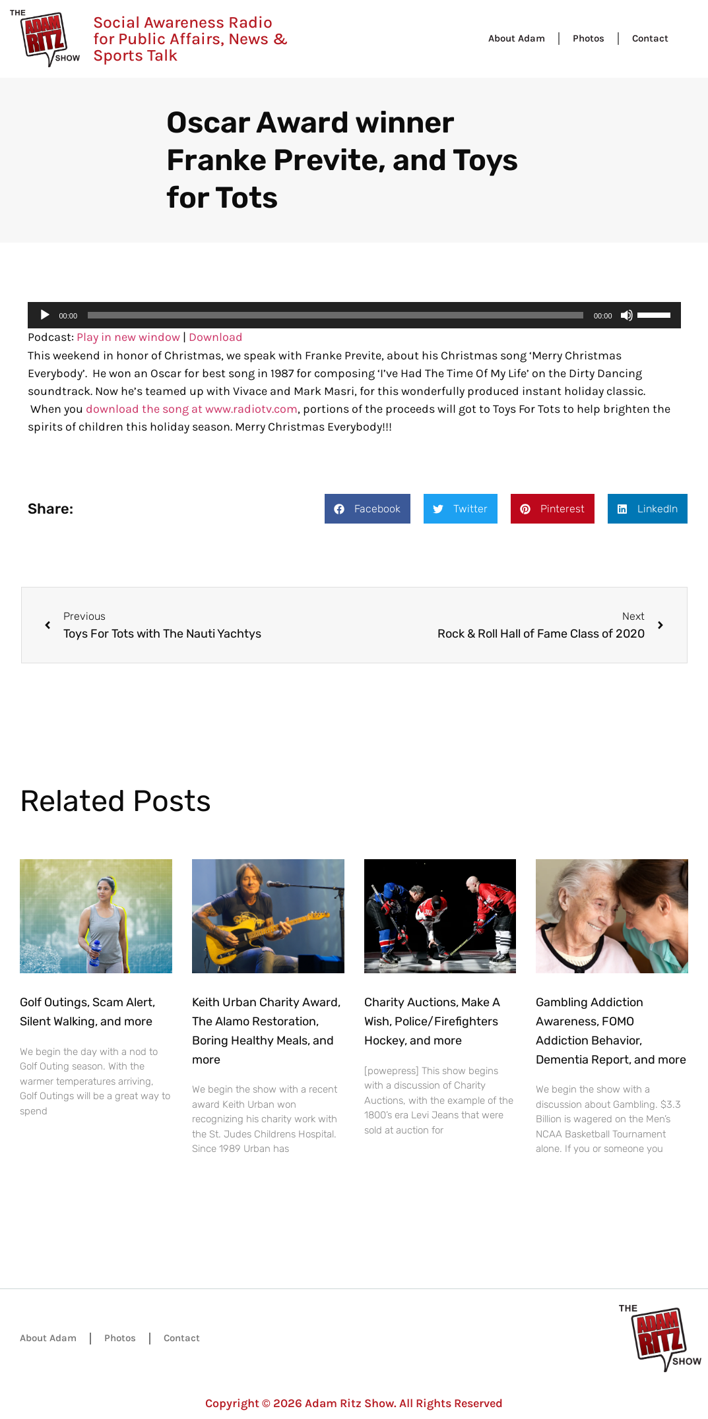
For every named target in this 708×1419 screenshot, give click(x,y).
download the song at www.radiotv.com (192, 409)
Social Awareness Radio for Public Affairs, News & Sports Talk (190, 39)
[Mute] (626, 315)
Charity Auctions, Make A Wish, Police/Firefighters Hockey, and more (432, 1021)
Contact (650, 38)
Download (216, 337)
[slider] (335, 315)
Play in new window (128, 337)
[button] (367, 509)
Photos (588, 38)
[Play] (44, 315)
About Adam (516, 38)
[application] (354, 315)
